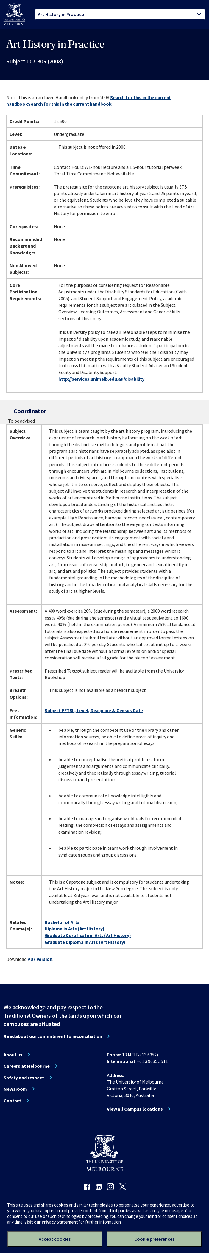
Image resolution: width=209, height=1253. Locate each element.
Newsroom (15, 1089)
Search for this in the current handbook (69, 104)
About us (13, 1055)
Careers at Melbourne (27, 1066)
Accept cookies (55, 1239)
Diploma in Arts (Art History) (74, 929)
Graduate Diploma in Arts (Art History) (85, 942)
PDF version (39, 959)
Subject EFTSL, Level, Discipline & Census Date (94, 710)
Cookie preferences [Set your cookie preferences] (154, 1239)
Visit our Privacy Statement (51, 1222)
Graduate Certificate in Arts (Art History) (88, 935)
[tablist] (120, 14)
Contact (12, 1100)
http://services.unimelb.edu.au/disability (101, 379)
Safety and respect (24, 1078)
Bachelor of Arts (62, 922)
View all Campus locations (135, 1109)
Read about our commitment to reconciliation (53, 1036)
